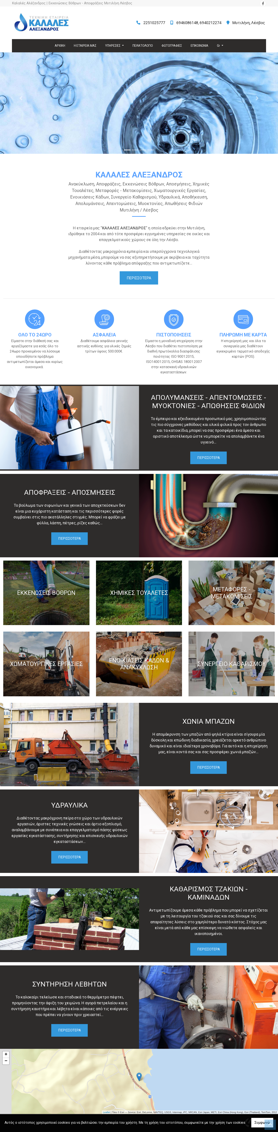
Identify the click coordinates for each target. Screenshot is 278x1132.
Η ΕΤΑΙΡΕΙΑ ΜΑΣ (85, 45)
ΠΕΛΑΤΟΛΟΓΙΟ (142, 45)
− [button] (6, 1061)
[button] (21, 98)
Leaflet (106, 1112)
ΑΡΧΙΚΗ (60, 45)
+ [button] (6, 1054)
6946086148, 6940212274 (198, 22)
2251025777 (154, 22)
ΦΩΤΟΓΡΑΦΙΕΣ (172, 45)
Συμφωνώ (262, 1122)
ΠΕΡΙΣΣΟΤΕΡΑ (208, 458)
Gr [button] (219, 45)
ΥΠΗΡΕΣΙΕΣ (113, 45)
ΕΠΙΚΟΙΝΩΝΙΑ (199, 45)
